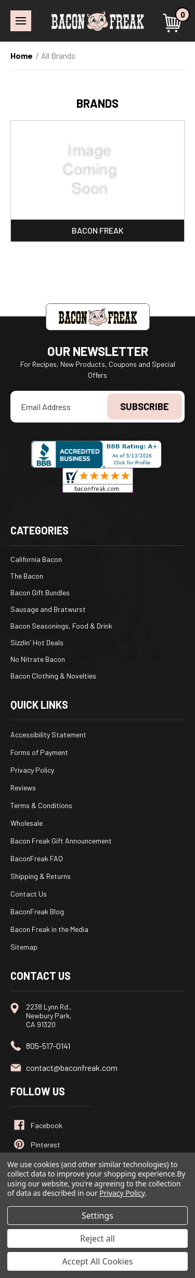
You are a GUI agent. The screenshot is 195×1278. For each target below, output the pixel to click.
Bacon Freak (98, 230)
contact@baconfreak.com (72, 1067)
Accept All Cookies (97, 1261)
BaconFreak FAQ (36, 858)
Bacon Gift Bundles (40, 592)
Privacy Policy (32, 769)
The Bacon (26, 575)
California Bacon (36, 559)
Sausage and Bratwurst (48, 609)
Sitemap (23, 946)
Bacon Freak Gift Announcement (61, 840)
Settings (97, 1215)
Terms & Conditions (41, 805)
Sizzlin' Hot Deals (36, 642)
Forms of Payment (39, 752)
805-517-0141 (48, 1046)
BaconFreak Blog (37, 911)
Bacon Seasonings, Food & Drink (61, 625)
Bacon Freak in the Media (49, 929)
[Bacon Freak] (97, 170)
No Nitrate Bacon (37, 659)
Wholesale (26, 823)
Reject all (97, 1238)
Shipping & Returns (40, 876)
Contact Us (28, 893)
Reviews (23, 787)
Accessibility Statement (48, 734)
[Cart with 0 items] (174, 23)
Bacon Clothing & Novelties (53, 675)
